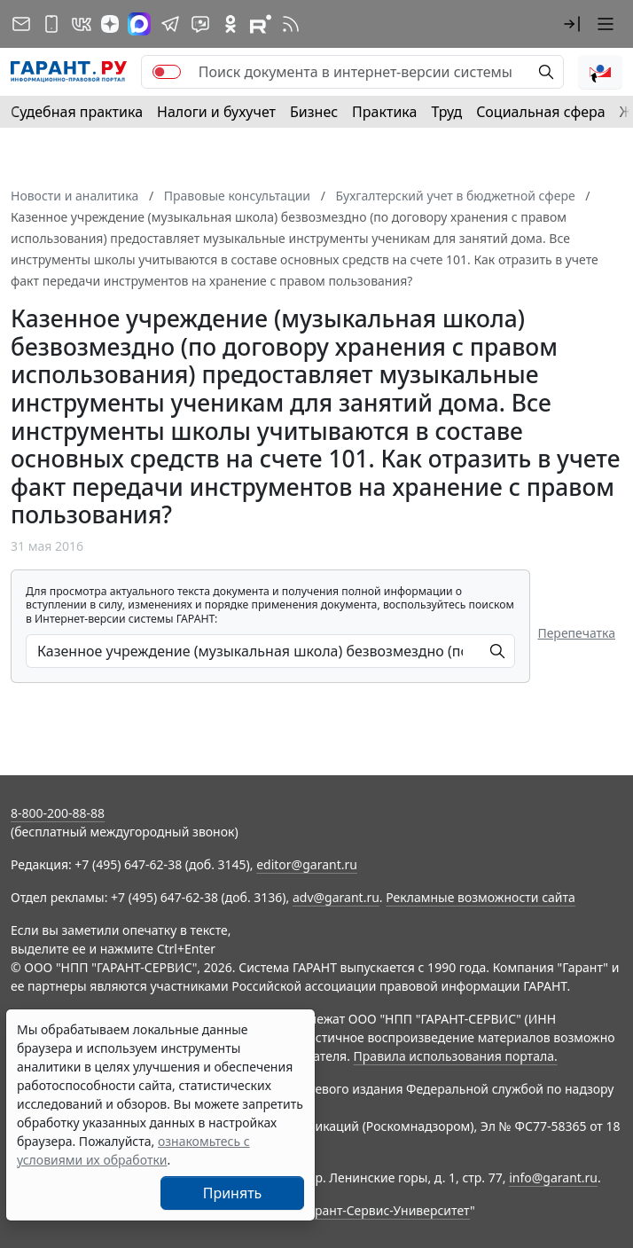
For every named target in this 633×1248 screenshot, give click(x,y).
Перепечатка (576, 632)
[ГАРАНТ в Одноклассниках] (230, 24)
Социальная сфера (541, 112)
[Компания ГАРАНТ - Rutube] (260, 24)
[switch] (166, 72)
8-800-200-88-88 (58, 813)
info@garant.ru (553, 1177)
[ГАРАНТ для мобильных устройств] (51, 24)
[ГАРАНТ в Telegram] (170, 24)
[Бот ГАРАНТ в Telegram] (200, 24)
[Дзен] (110, 24)
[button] (572, 24)
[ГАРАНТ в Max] (139, 23)
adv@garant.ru (336, 897)
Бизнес (314, 112)
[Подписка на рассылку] (21, 24)
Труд (446, 112)
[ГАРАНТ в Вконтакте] (81, 24)
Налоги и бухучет (216, 112)
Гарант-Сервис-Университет (386, 1210)
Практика (384, 112)
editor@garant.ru (306, 864)
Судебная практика (77, 112)
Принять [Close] (232, 1193)
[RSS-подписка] (290, 24)
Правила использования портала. (456, 1056)
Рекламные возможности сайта (480, 897)
